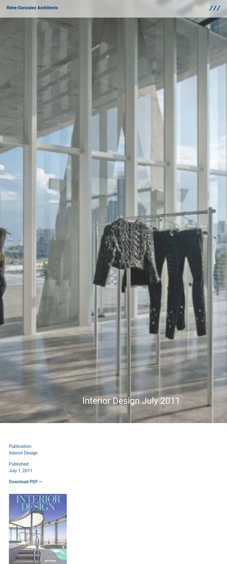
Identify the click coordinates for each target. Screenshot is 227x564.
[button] (25, 481)
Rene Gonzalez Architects (32, 6)
